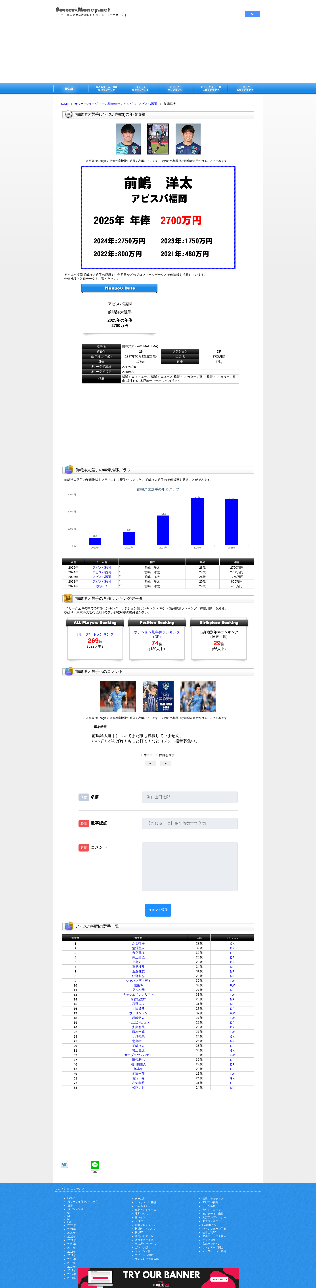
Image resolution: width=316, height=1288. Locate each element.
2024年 (71, 1229)
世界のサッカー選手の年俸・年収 (105, 89)
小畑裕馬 (138, 1036)
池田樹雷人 (138, 1064)
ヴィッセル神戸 (144, 1255)
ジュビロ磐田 (210, 1240)
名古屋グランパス (145, 1243)
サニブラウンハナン (138, 1055)
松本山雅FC (209, 1232)
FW (232, 981)
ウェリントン (138, 1013)
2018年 (71, 1251)
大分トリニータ (211, 1209)
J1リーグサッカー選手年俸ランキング (140, 89)
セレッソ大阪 (143, 1251)
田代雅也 (138, 1059)
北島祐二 (138, 1041)
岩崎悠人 (138, 1018)
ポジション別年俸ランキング (157, 632)
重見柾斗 (138, 966)
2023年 (71, 1232)
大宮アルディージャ (214, 1217)
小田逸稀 (138, 1008)
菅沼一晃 (138, 1078)
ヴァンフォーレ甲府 (214, 1228)
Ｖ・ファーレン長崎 (214, 1251)
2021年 (71, 1240)
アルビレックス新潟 (214, 1236)
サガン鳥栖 (209, 1206)
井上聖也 (138, 957)
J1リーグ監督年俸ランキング (245, 89)
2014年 (71, 1266)
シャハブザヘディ (138, 980)
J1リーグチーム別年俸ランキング (210, 89)
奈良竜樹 (138, 952)
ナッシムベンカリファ (138, 994)
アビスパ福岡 (147, 104)
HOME (64, 104)
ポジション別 (75, 1209)
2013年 (71, 1270)
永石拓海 (138, 943)
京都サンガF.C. (211, 1243)
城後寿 (138, 985)
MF (232, 967)
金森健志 (138, 971)
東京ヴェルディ (211, 1221)
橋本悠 (138, 1069)
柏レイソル (141, 1217)
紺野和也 (138, 976)
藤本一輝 (138, 1031)
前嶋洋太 (138, 1045)
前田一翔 (138, 1073)
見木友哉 (138, 990)
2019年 (71, 1247)
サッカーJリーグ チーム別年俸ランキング (104, 104)
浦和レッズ (141, 1213)
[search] (193, 14)
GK (232, 943)
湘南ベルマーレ (144, 1236)
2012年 (71, 1274)
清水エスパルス (144, 1240)
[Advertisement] (158, 50)
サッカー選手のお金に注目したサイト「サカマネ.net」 (70, 89)
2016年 (71, 1259)
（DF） (157, 637)
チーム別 (140, 1198)
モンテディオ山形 (213, 1213)
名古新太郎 (138, 999)
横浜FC (101, 586)
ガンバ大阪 (141, 1247)
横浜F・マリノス (145, 1228)
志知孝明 (138, 1083)
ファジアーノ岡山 (213, 1247)
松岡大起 (138, 1087)
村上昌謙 (138, 1050)
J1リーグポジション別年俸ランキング (175, 89)
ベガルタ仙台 (143, 1206)
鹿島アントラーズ (145, 1209)
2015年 (71, 1263)
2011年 (71, 1278)
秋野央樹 (138, 1004)
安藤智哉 (138, 1027)
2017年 (71, 1255)
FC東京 (139, 1221)
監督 (70, 1205)
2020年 (71, 1244)
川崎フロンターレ (145, 1224)
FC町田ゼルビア (212, 1224)
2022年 (71, 1236)
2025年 (71, 1225)
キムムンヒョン (138, 1022)
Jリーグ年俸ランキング (95, 634)
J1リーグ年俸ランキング (82, 1201)
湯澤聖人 (138, 948)
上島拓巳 (138, 962)
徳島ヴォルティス (213, 1198)
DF (232, 948)
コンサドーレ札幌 (145, 1202)
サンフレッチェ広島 (147, 1258)
